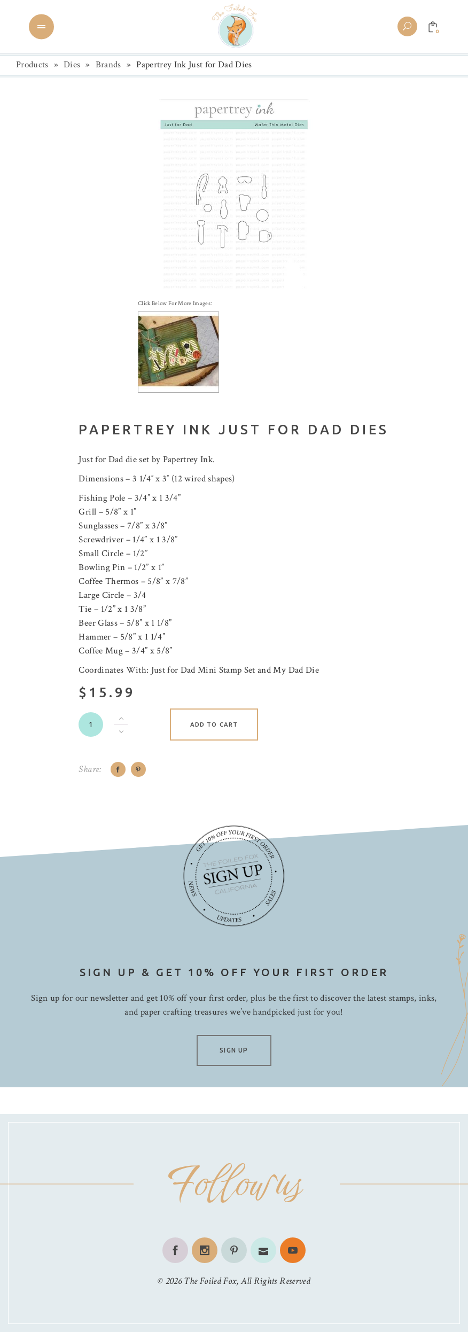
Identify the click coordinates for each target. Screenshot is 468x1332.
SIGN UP (234, 1050)
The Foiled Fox (210, 1281)
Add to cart (214, 724)
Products (32, 65)
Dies (72, 65)
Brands (108, 65)
